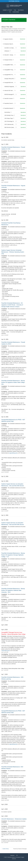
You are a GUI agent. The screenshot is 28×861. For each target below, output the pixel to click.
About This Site (7, 27)
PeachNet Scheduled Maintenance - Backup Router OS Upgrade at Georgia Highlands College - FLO (13, 555)
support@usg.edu (13, 453)
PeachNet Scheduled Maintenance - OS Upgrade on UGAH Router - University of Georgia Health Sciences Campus (12, 304)
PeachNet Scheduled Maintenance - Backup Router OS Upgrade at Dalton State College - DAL (13, 382)
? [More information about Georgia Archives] (13, 59)
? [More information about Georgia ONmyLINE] (14, 78)
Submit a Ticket (7, 10)
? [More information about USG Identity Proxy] (14, 115)
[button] (16, 12)
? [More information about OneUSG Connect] (13, 98)
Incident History (5, 848)
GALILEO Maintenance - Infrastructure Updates (14, 819)
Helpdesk (21, 10)
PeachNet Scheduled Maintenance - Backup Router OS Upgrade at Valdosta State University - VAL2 (13, 590)
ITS (10, 12)
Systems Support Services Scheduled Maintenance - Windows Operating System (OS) (12, 252)
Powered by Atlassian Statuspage (20, 848)
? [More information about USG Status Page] (13, 118)
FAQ (15, 10)
